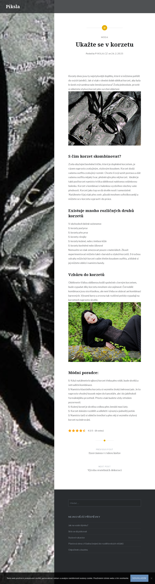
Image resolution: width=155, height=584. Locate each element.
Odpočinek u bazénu (78, 549)
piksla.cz (102, 53)
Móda (104, 37)
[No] (151, 578)
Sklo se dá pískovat (77, 531)
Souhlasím (139, 578)
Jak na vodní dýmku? (78, 525)
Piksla (13, 6)
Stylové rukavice (76, 537)
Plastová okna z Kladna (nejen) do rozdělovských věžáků (96, 543)
